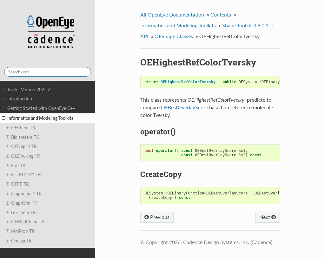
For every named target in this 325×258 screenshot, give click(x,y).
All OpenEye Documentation (172, 14)
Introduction (17, 99)
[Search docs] (47, 72)
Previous (156, 217)
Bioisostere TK (22, 137)
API (144, 36)
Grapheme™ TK (24, 194)
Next (267, 217)
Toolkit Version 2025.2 (26, 89)
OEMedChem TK (25, 222)
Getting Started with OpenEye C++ (38, 108)
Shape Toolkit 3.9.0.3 (245, 25)
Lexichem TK (21, 212)
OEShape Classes (174, 36)
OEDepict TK (21, 146)
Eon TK (15, 165)
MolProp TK (20, 231)
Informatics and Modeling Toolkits (37, 118)
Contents (220, 14)
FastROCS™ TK (23, 175)
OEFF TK (17, 184)
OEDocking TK (23, 156)
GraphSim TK (21, 203)
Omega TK (19, 241)
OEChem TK (20, 128)
